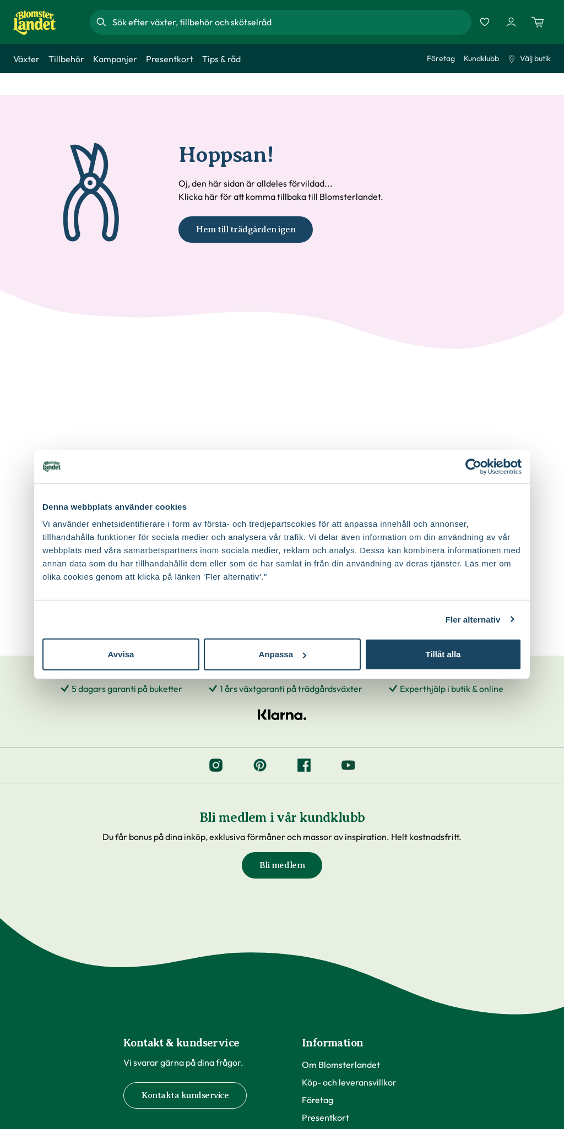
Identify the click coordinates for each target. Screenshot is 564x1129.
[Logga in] (511, 22)
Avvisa (121, 654)
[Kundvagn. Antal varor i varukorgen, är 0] (537, 22)
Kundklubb (481, 58)
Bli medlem (282, 865)
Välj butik (529, 58)
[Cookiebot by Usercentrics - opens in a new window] (473, 466)
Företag (441, 58)
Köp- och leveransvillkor (349, 1082)
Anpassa (282, 654)
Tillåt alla (443, 654)
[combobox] (290, 22)
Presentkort (325, 1117)
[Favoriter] (484, 22)
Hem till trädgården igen (245, 229)
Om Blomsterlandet (341, 1064)
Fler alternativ (473, 619)
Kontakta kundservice (185, 1095)
